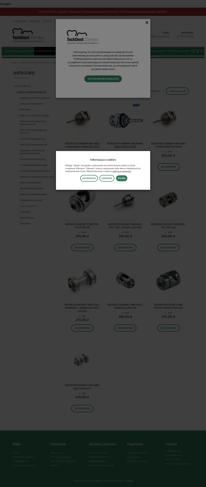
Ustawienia (89, 178)
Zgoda (122, 178)
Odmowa (107, 178)
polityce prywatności (121, 171)
